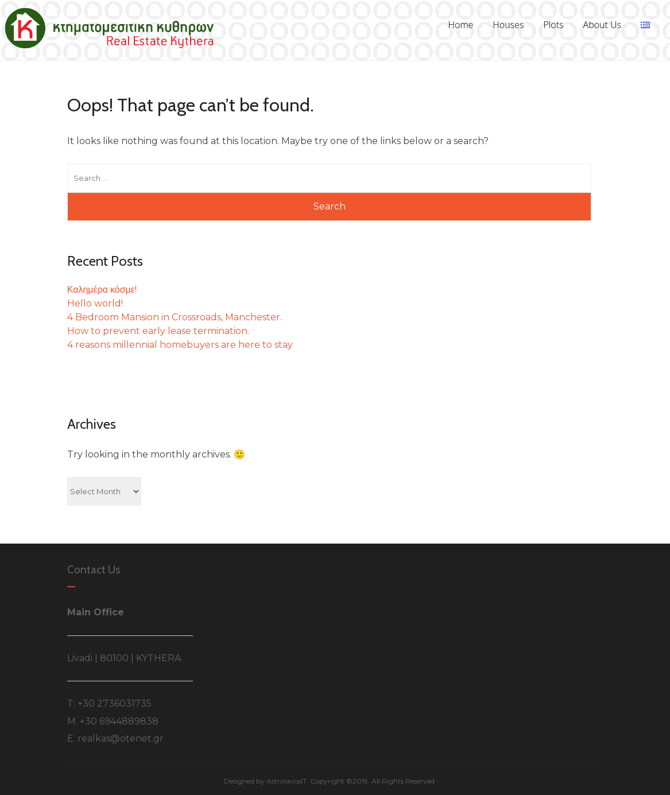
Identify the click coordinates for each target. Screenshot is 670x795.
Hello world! (95, 303)
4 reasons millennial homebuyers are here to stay (180, 344)
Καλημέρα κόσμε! (102, 289)
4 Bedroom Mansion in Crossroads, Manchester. (174, 317)
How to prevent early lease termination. (158, 330)
